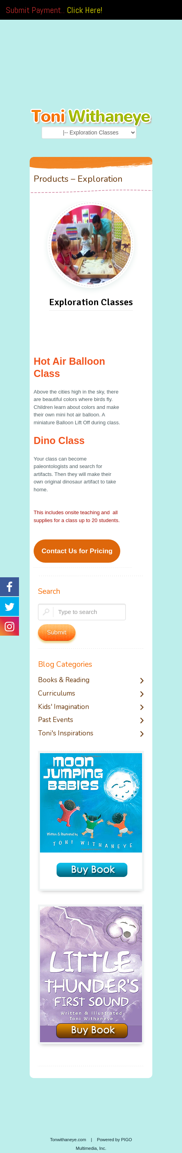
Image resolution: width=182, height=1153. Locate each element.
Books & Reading (63, 680)
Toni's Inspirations (65, 733)
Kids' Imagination (63, 707)
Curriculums (56, 694)
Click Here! (84, 9)
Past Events (55, 720)
